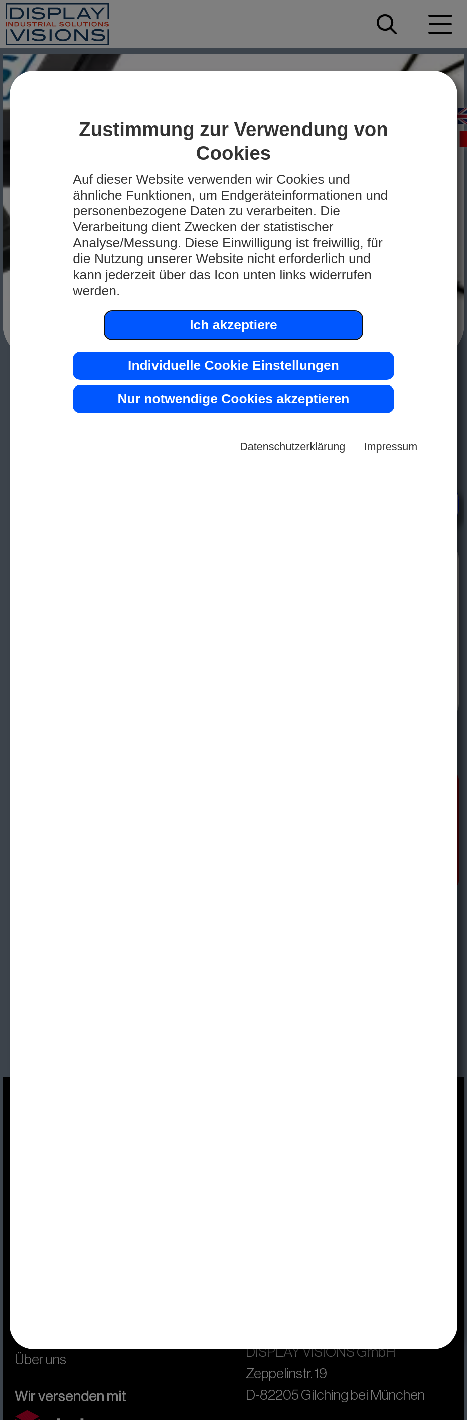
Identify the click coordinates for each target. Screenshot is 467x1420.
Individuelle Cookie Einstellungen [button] (233, 365)
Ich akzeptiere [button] (233, 324)
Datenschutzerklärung (292, 446)
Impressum (391, 446)
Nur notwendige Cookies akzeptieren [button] (234, 398)
